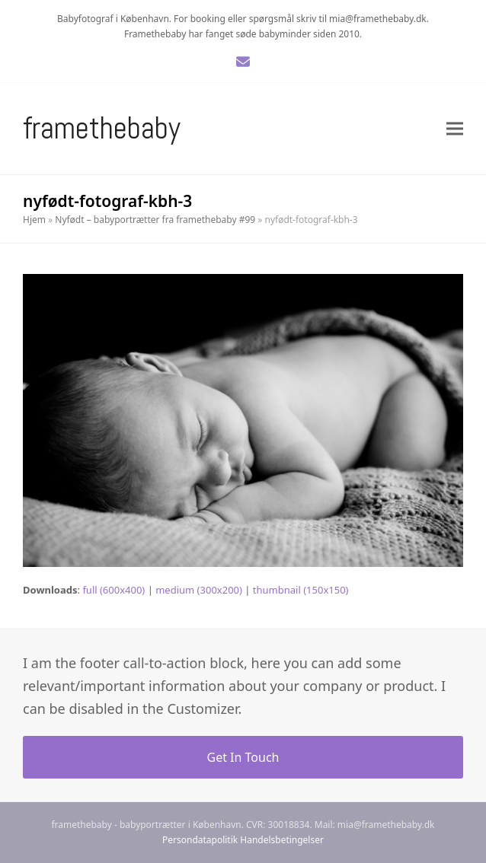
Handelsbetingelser (282, 839)
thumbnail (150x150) (301, 590)
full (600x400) (113, 590)
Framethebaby (102, 128)
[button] (454, 129)
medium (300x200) (198, 590)
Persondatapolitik (200, 839)
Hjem (34, 219)
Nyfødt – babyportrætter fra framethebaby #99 (155, 219)
